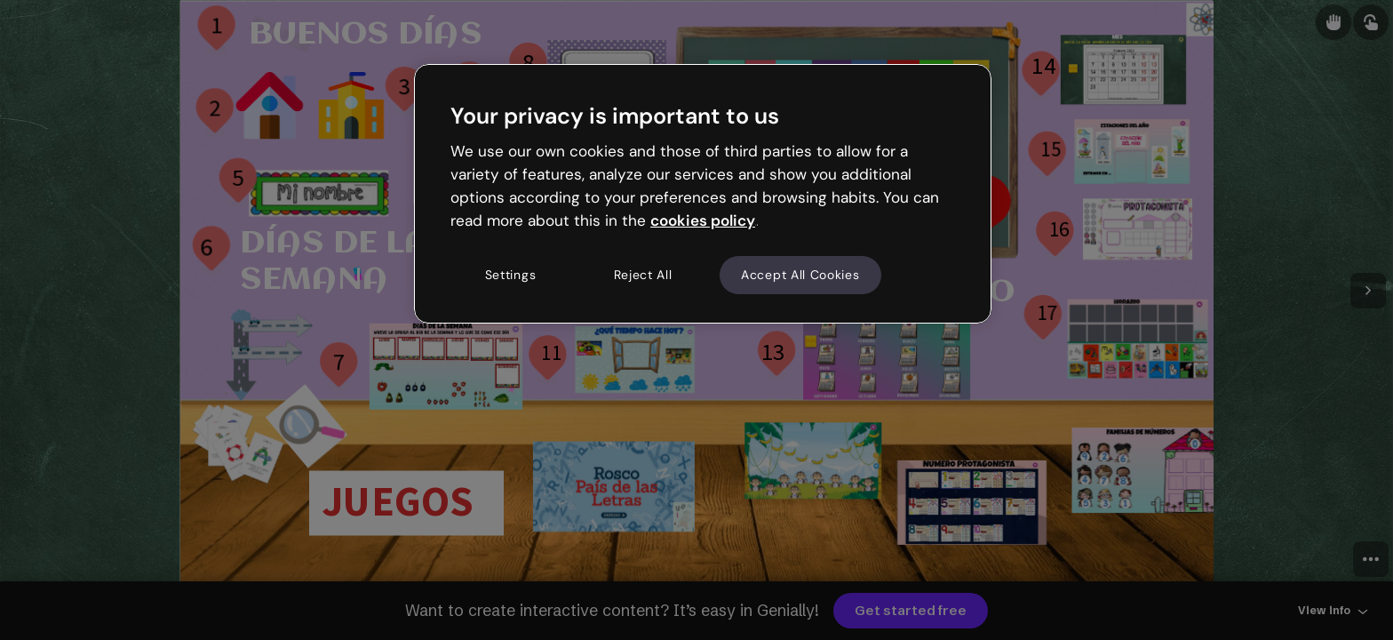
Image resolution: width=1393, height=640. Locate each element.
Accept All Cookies (800, 275)
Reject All (643, 275)
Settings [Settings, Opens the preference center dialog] (511, 275)
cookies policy (702, 220)
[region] (702, 194)
